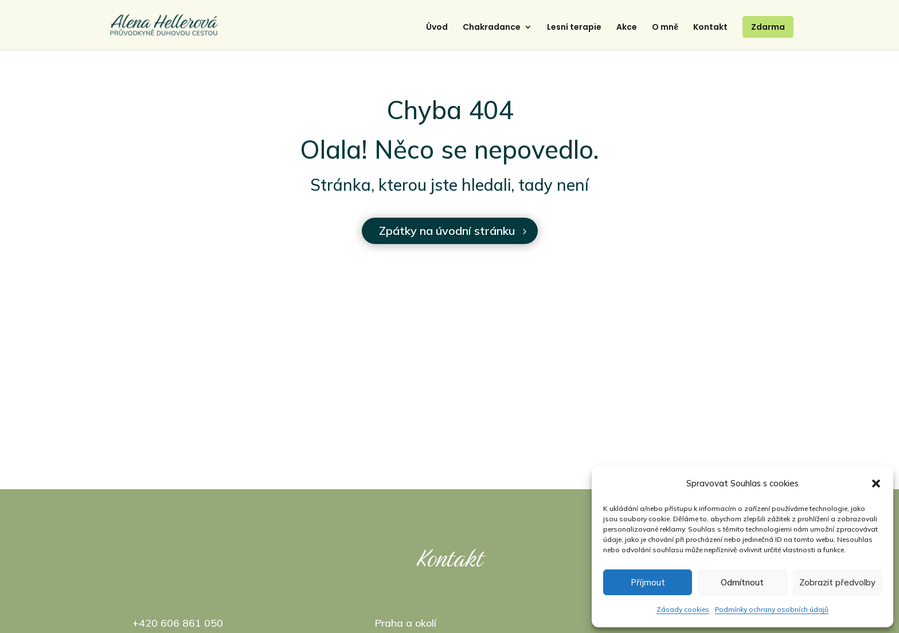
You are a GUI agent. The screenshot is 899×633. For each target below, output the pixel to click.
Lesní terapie (574, 31)
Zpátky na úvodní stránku (447, 230)
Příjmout (648, 582)
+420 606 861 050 (177, 623)
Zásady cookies (682, 609)
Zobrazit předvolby (837, 582)
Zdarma (768, 30)
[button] (876, 483)
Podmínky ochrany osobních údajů (771, 609)
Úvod (437, 31)
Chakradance (492, 31)
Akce (626, 31)
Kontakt (710, 31)
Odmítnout (742, 582)
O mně (665, 31)
